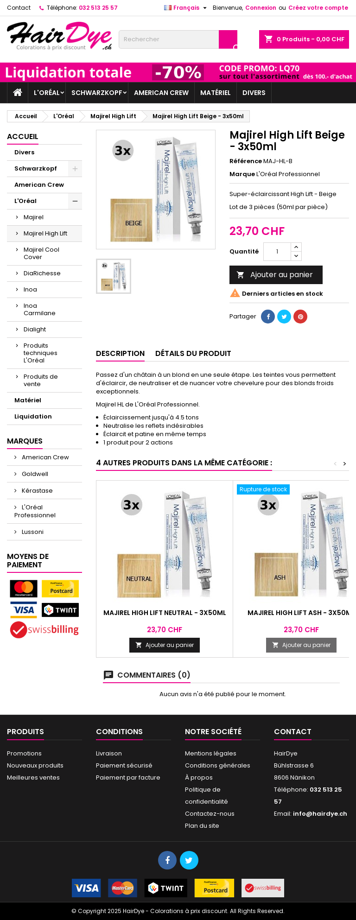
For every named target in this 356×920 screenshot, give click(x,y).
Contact (19, 8)
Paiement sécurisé (124, 765)
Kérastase (36, 490)
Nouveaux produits (35, 765)
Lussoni (32, 531)
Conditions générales (217, 765)
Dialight (35, 329)
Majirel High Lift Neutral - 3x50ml (164, 612)
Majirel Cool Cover (41, 253)
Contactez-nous (210, 813)
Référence (245, 161)
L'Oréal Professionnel (35, 511)
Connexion (260, 8)
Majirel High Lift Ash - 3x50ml (301, 612)
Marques (25, 441)
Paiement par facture (128, 777)
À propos (199, 777)
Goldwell (34, 474)
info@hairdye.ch (320, 813)
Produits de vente (41, 380)
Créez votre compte (318, 8)
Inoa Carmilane (40, 309)
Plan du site (202, 825)
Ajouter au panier (274, 274)
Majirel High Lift (45, 233)
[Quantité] (277, 251)
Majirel (34, 217)
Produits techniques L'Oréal (40, 353)
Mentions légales (210, 753)
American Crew (161, 92)
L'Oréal (47, 92)
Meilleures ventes (33, 777)
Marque (242, 174)
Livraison (109, 753)
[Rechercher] (178, 39)
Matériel (215, 92)
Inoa (30, 289)
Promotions (24, 753)
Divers (254, 92)
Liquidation (33, 416)
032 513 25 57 (98, 8)
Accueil (22, 136)
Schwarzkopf (96, 92)
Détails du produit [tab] (193, 353)
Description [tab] (120, 353)
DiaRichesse (42, 273)
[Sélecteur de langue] (186, 8)
